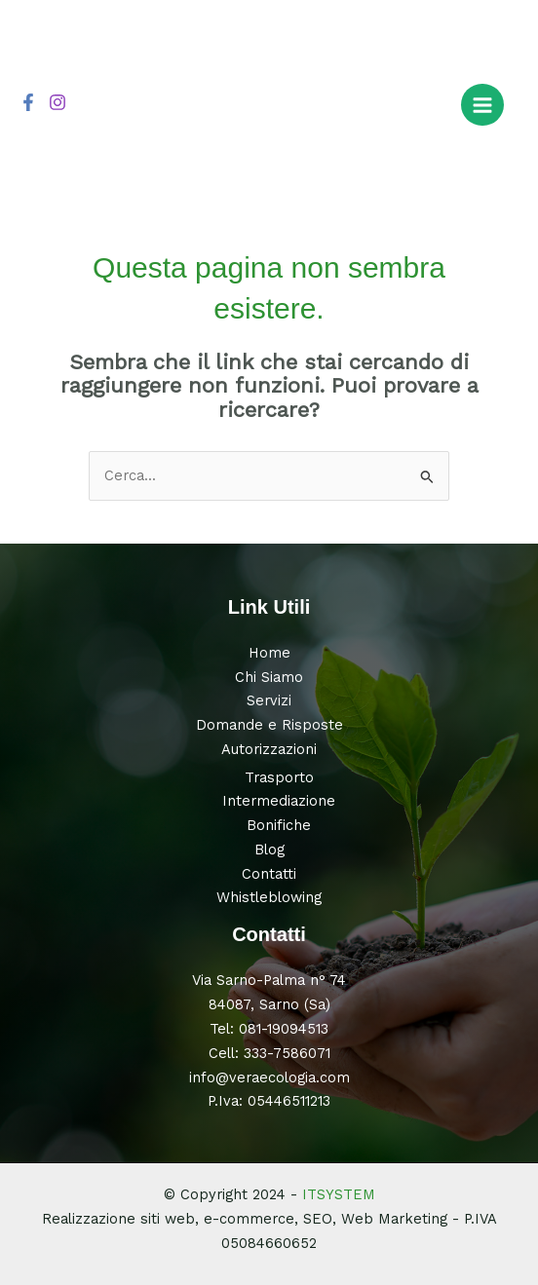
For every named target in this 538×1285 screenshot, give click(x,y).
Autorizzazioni (269, 749)
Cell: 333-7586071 (269, 1053)
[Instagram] (57, 102)
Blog (269, 849)
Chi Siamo (269, 677)
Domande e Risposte (269, 725)
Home (269, 652)
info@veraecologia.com (269, 1077)
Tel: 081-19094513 (269, 1029)
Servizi (269, 700)
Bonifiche (279, 825)
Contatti (269, 874)
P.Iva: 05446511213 (269, 1101)
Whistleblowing (269, 897)
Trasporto (279, 777)
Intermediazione (278, 801)
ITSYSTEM (338, 1194)
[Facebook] (28, 102)
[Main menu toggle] (482, 105)
